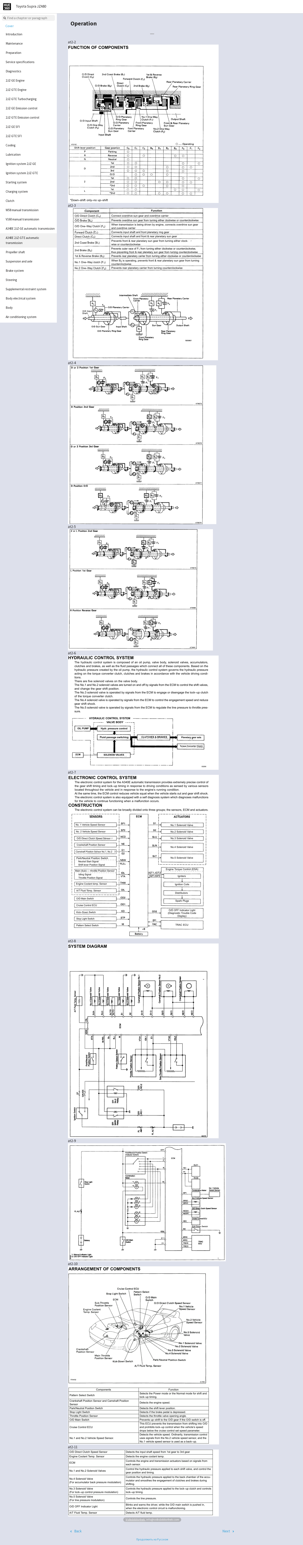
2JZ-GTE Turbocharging (21, 99)
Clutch (10, 201)
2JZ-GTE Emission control (22, 117)
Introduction (14, 34)
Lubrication (13, 154)
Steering (11, 280)
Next (226, 1531)
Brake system (15, 271)
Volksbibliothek (135, 1519)
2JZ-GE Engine (15, 80)
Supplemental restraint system (26, 289)
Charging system (17, 191)
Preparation (13, 53)
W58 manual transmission (22, 210)
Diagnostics (13, 71)
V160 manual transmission (22, 219)
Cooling (11, 145)
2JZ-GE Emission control (21, 108)
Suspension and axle (19, 261)
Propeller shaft (15, 252)
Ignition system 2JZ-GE (21, 164)
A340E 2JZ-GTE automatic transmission (22, 240)
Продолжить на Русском (152, 1539)
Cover (9, 26)
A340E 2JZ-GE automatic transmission (30, 229)
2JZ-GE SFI (13, 127)
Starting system (16, 182)
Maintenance (14, 43)
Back (78, 1531)
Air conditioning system (21, 317)
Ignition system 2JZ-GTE (22, 173)
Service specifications (20, 62)
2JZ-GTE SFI (14, 136)
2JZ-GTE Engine (16, 90)
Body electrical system (21, 298)
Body (9, 308)
